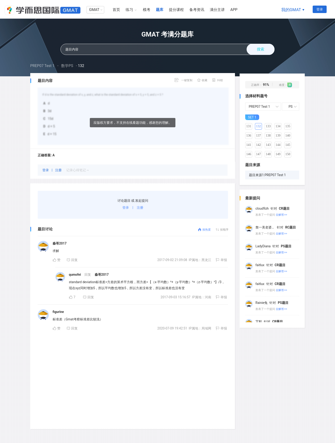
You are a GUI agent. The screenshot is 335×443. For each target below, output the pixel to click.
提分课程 (176, 9)
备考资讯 (196, 9)
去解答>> (281, 214)
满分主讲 (217, 9)
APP (234, 9)
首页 (116, 9)
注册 (58, 170)
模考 (146, 9)
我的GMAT (291, 9)
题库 (159, 9)
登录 (319, 9)
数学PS (67, 66)
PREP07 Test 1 (42, 66)
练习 (129, 9)
